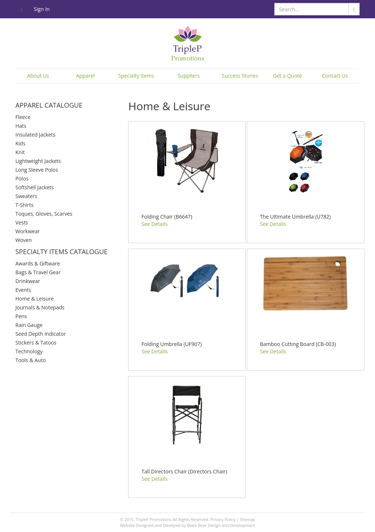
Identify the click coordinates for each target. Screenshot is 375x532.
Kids (20, 143)
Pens (21, 316)
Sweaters (26, 196)
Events (23, 289)
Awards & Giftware (37, 263)
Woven (23, 240)
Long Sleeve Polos (36, 169)
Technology (28, 351)
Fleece (22, 117)
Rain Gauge (28, 324)
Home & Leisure (34, 298)
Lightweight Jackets (38, 160)
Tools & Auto (30, 360)
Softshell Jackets (34, 187)
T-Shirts (24, 204)
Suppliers (189, 75)
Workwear (27, 231)
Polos (21, 178)
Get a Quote (287, 75)
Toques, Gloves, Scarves (43, 213)
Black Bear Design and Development (221, 525)
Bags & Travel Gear (37, 272)
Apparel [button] (85, 75)
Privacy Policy (222, 519)
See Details (154, 223)
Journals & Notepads (39, 307)
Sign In (42, 8)
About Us (38, 75)
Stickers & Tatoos (35, 342)
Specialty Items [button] (136, 75)
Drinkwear (27, 281)
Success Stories (240, 75)
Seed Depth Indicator (40, 333)
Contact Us (335, 75)
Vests (21, 222)
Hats (20, 125)
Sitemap (247, 519)
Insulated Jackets (35, 134)
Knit (20, 152)
